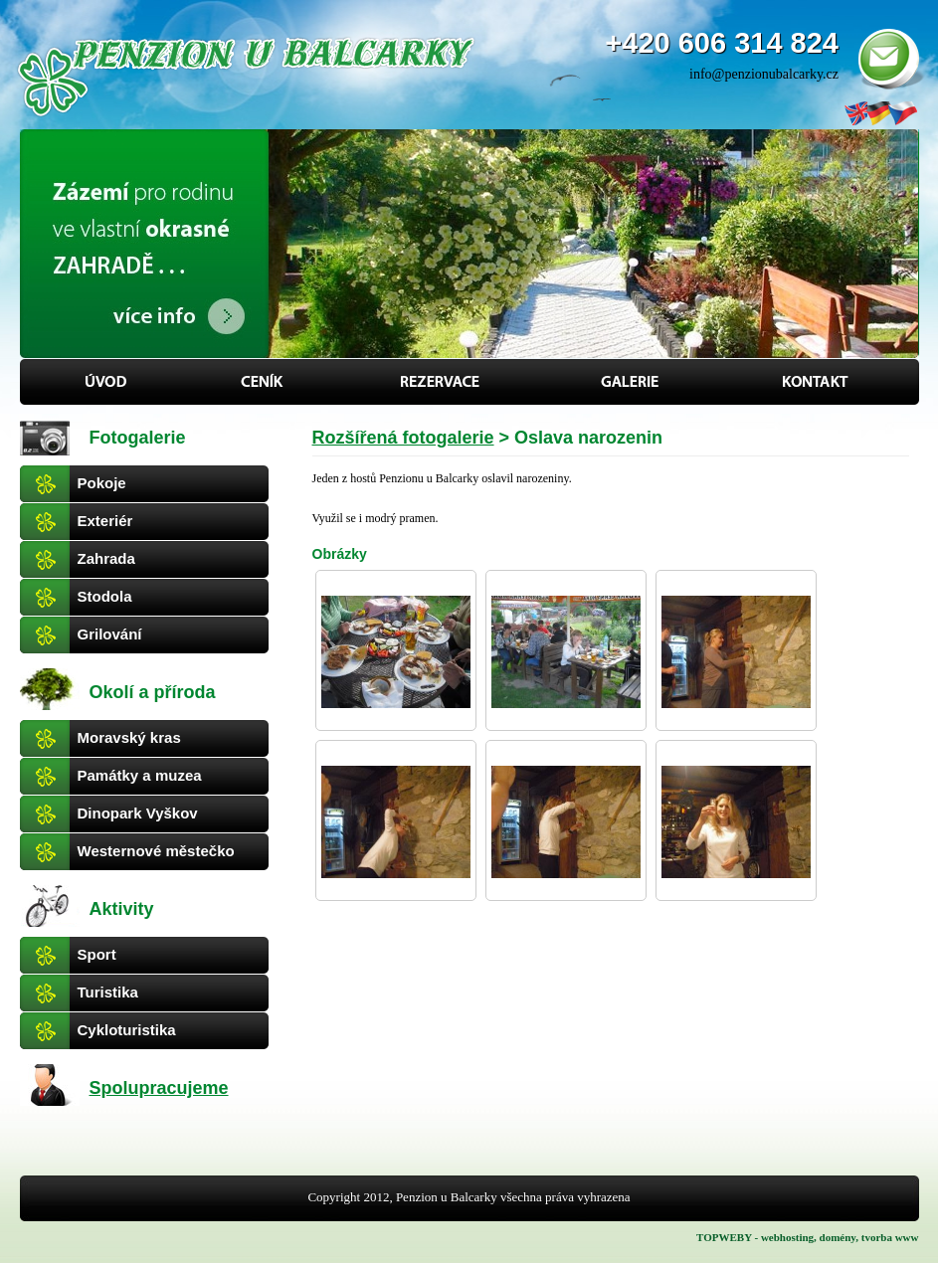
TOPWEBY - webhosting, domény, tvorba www (807, 1237)
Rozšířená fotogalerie (403, 438)
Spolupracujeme (159, 1088)
